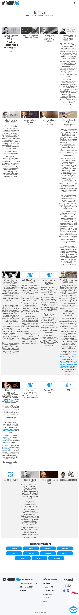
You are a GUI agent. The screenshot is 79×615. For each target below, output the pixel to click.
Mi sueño (46, 583)
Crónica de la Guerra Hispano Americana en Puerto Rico (68, 364)
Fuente (68, 374)
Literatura (56, 558)
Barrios (64, 553)
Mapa (23, 558)
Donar (45, 601)
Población (47, 548)
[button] (74, 3)
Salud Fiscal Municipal (28, 583)
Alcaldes (48, 553)
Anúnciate (47, 598)
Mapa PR (39, 558)
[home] (10, 3)
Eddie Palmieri (7, 431)
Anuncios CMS (48, 590)
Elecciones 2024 (26, 587)
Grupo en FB (48, 587)
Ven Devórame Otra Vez (10, 448)
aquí (10, 464)
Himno (31, 548)
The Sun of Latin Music (9, 440)
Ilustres (31, 553)
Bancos (23, 590)
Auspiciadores (48, 594)
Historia (14, 548)
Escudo (14, 553)
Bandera (65, 548)
